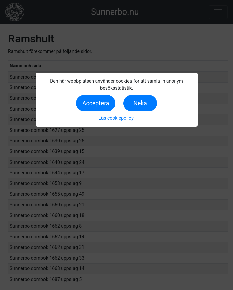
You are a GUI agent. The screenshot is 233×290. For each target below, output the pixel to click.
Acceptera (95, 103)
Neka (140, 103)
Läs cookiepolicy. (116, 118)
